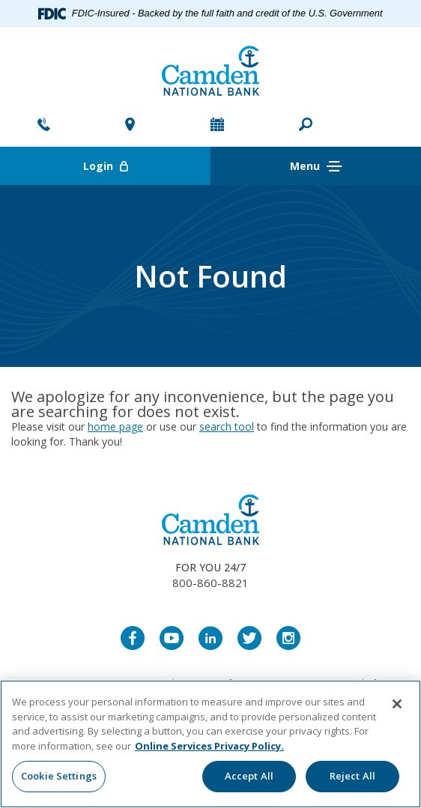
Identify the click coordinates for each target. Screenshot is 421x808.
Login (147, 165)
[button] (305, 125)
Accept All (249, 776)
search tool (226, 426)
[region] (210, 744)
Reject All (352, 776)
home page (115, 426)
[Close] (397, 703)
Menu (316, 166)
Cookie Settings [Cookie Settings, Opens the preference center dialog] (59, 776)
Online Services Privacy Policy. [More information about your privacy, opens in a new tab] (209, 746)
